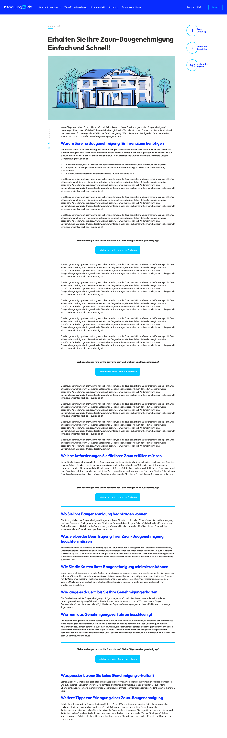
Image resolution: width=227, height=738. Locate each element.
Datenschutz (10, 654)
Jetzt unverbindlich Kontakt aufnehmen (118, 250)
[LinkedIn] (50, 147)
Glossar (29, 654)
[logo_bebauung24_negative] (18, 5)
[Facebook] (50, 144)
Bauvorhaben (113, 240)
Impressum (20, 654)
